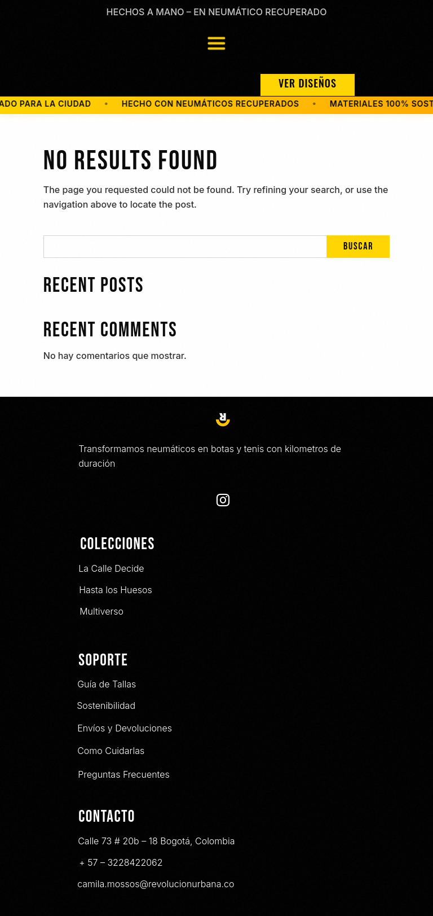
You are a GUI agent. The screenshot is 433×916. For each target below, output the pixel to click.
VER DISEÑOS (308, 83)
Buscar (358, 246)
